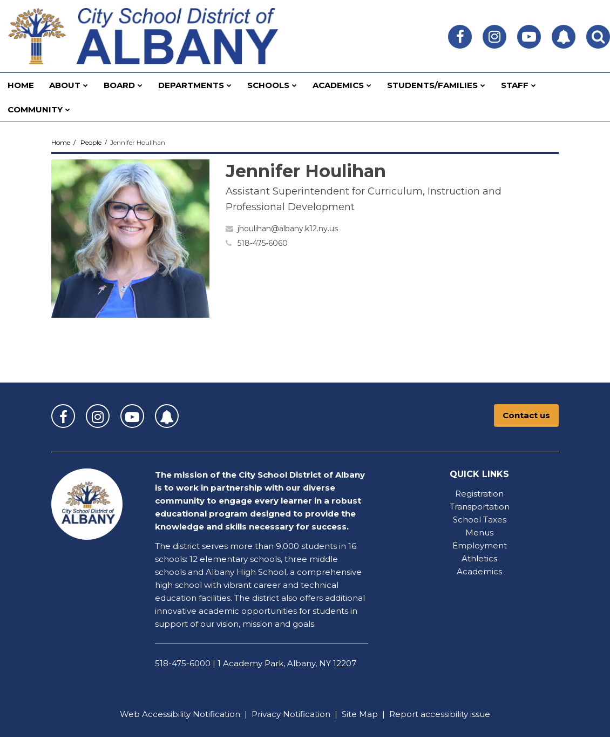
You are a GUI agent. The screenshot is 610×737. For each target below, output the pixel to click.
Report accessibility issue (439, 714)
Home (60, 142)
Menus (479, 532)
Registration (479, 493)
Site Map (360, 714)
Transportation (480, 506)
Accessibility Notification (191, 714)
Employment (479, 545)
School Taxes (479, 519)
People (90, 142)
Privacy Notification (291, 714)
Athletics (479, 558)
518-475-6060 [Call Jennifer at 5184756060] (263, 243)
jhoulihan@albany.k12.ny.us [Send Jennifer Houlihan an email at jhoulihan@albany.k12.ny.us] (288, 228)
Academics (479, 571)
